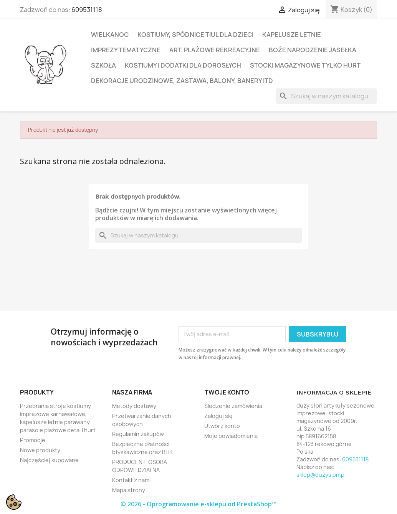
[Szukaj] (326, 96)
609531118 (86, 9)
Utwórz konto (222, 425)
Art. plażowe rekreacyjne (214, 50)
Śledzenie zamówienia (233, 406)
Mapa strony (128, 490)
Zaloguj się (218, 415)
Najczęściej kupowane (49, 460)
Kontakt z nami (131, 480)
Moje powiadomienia (231, 435)
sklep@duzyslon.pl (321, 474)
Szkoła (103, 65)
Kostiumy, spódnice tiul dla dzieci (195, 34)
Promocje (32, 440)
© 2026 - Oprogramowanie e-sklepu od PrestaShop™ (198, 504)
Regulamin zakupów (138, 434)
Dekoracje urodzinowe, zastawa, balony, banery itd (182, 80)
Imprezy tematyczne (125, 50)
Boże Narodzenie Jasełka (312, 50)
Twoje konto (226, 392)
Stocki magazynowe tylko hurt (305, 65)
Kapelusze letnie (291, 34)
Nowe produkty (40, 450)
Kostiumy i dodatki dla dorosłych (183, 65)
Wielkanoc (110, 34)
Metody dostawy (134, 406)
